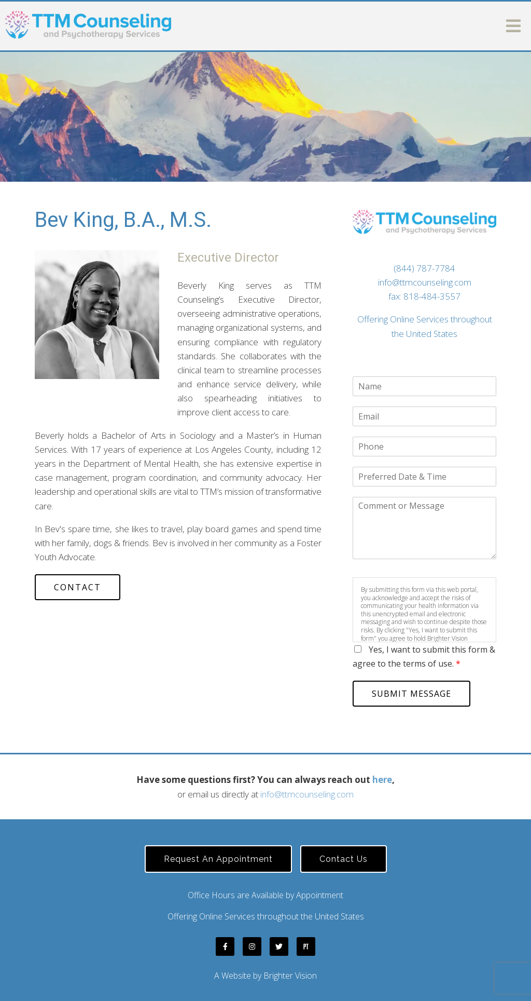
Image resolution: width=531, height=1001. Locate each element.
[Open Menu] (513, 26)
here (382, 780)
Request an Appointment (218, 859)
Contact (77, 587)
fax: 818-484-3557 (424, 296)
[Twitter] (279, 946)
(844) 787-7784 (424, 268)
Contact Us (343, 859)
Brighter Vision (290, 975)
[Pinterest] (306, 946)
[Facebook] (225, 946)
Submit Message (411, 693)
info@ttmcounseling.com (424, 282)
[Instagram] (252, 946)
